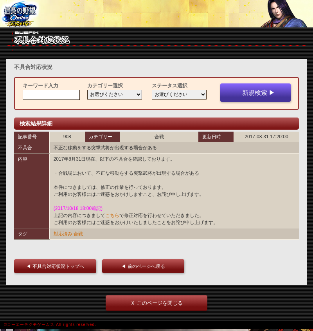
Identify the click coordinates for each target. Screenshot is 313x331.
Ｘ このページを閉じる (156, 303)
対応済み (63, 234)
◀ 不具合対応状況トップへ (57, 266)
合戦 (78, 234)
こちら (112, 215)
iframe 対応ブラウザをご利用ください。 (156, 13)
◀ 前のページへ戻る (145, 266)
